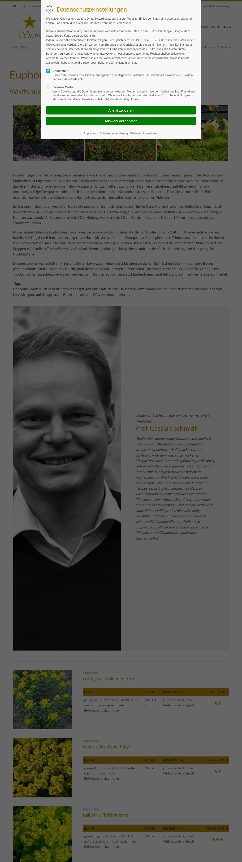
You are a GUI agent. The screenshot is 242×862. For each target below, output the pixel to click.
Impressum (91, 133)
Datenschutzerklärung (114, 133)
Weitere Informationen (144, 133)
